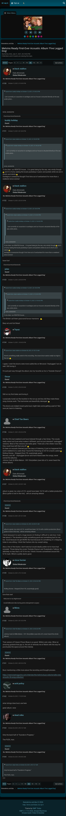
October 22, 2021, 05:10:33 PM (17, 620)
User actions (59, 63)
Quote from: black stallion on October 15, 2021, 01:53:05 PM (22, 139)
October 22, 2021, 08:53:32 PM (17, 663)
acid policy (19, 683)
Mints (16, 608)
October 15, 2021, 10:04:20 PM (17, 342)
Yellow (36, 36)
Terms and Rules (31, 805)
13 (37, 63)
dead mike (19, 715)
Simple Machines (40, 811)
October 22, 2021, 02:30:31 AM (17, 484)
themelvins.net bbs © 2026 (33, 802)
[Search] (64, 3)
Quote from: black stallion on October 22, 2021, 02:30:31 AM (22, 524)
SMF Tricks (37, 808)
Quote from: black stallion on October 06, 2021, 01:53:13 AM (22, 350)
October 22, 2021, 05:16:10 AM (17, 516)
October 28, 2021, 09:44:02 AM (17, 757)
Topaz (17, 329)
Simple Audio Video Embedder (33, 813)
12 (34, 63)
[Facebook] (26, 32)
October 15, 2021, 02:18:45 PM (17, 131)
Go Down (5, 62)
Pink (41, 36)
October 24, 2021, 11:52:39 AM (17, 696)
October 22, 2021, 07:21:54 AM (17, 573)
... (20, 63)
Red (27, 36)
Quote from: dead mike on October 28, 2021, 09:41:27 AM (22, 765)
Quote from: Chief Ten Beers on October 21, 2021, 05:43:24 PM (23, 581)
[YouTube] (40, 32)
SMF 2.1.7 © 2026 (26, 811)
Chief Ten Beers (21, 419)
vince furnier (20, 560)
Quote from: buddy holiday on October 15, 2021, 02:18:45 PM (23, 208)
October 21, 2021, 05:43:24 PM (17, 432)
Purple (39, 36)
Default (25, 36)
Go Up (4, 783)
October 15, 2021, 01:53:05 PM (17, 83)
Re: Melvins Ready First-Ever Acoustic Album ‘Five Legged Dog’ (24, 79)
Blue (33, 36)
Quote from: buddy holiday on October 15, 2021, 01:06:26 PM (23, 91)
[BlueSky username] (31, 32)
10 (27, 63)
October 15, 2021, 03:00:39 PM (17, 280)
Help (24, 805)
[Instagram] (35, 32)
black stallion (20, 69)
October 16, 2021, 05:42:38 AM (17, 387)
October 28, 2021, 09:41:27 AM (17, 728)
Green (30, 36)
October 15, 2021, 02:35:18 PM (17, 200)
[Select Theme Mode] (24, 3)
